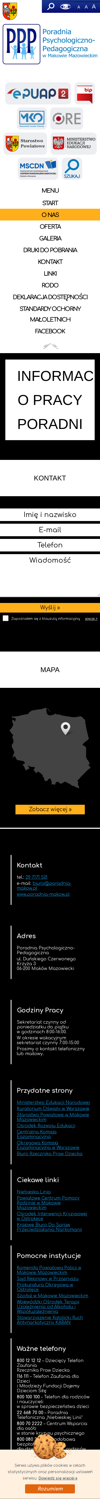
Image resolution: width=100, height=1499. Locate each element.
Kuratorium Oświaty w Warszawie (53, 1108)
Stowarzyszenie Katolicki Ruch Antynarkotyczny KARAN (50, 1320)
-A (78, 6)
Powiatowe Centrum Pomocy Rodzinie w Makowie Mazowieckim (48, 1203)
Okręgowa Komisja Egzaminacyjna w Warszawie (48, 1145)
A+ (93, 6)
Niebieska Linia (34, 1192)
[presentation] (50, 634)
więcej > (91, 619)
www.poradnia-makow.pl (43, 894)
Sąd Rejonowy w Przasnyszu (47, 1278)
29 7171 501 (36, 877)
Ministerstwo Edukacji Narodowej (53, 1102)
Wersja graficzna (66, 6)
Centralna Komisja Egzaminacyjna (37, 1134)
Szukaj (50, 6)
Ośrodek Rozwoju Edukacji (46, 1125)
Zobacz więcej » (50, 748)
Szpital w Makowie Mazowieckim (52, 1295)
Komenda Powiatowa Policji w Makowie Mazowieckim (49, 1270)
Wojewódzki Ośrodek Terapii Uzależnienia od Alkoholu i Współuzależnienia (48, 1307)
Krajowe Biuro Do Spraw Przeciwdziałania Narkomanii (49, 1227)
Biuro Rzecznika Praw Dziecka (49, 1153)
